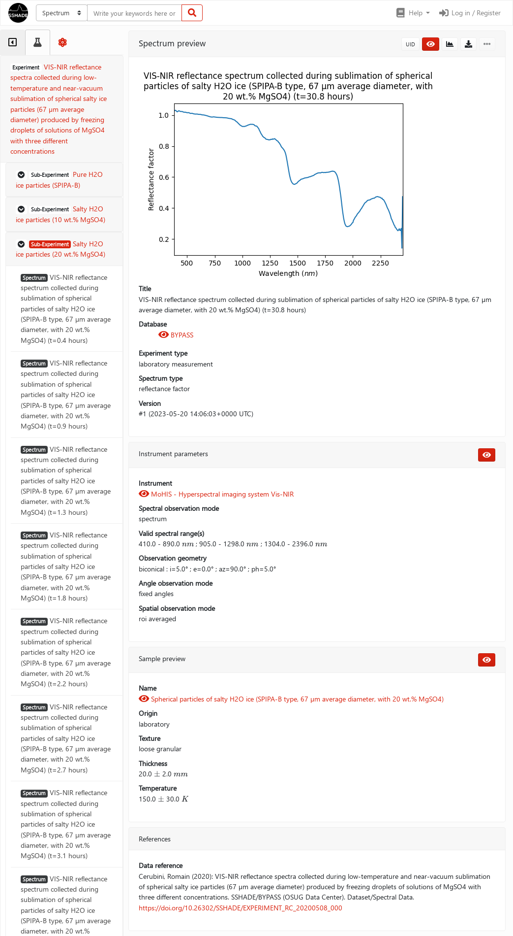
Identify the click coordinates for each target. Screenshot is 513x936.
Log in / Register (469, 12)
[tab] (12, 42)
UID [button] (410, 44)
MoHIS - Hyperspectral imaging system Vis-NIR (216, 494)
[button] (412, 12)
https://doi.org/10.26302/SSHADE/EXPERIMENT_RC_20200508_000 (240, 907)
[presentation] (188, 543)
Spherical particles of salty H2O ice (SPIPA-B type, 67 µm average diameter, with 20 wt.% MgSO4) (291, 698)
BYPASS (175, 334)
